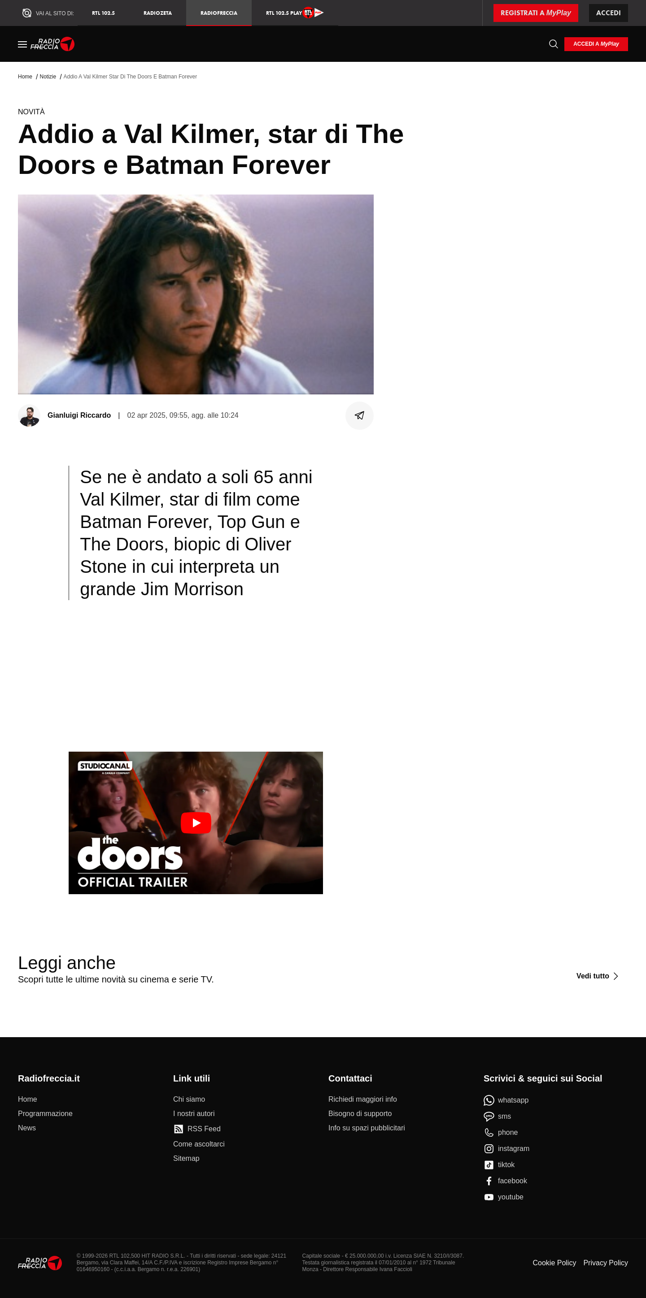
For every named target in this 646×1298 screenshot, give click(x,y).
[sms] (497, 1116)
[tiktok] (499, 1165)
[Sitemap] (186, 1158)
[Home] (53, 44)
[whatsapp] (506, 1100)
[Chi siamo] (189, 1099)
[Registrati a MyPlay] (535, 13)
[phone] (501, 1132)
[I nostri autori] (193, 1113)
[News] (27, 1128)
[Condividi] (360, 415)
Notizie (47, 77)
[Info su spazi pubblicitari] (366, 1128)
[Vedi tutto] (598, 976)
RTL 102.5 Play (295, 12)
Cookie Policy (554, 1263)
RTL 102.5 (103, 12)
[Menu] (22, 44)
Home (25, 77)
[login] (596, 44)
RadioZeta (158, 12)
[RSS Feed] (197, 1129)
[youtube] (504, 1197)
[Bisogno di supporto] (360, 1113)
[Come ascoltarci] (199, 1144)
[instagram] (506, 1148)
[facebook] (505, 1181)
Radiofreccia (219, 12)
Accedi (608, 13)
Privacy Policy (605, 1263)
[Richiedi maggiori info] (362, 1099)
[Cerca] (553, 44)
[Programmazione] (45, 1113)
